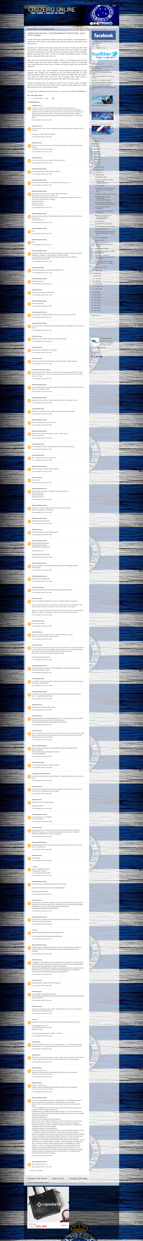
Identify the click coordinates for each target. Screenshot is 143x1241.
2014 (95, 297)
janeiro (97, 289)
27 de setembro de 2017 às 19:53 (42, 570)
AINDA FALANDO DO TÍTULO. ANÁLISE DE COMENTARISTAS (104, 181)
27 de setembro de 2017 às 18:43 (42, 402)
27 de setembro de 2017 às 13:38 (42, 163)
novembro (98, 169)
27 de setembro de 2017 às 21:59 (42, 1091)
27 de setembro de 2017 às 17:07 (42, 185)
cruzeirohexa (36, 267)
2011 (95, 305)
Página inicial (57, 1178)
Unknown (35, 529)
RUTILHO (35, 1068)
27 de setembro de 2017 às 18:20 (42, 341)
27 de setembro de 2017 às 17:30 (42, 261)
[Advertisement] (104, 391)
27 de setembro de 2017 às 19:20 (42, 460)
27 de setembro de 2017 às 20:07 (42, 836)
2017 (95, 164)
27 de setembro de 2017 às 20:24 (42, 974)
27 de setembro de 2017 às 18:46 (42, 414)
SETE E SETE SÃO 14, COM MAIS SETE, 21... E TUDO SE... (104, 263)
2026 (95, 141)
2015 (95, 295)
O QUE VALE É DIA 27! (102, 229)
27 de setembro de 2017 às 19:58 (42, 685)
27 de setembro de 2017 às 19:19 (42, 449)
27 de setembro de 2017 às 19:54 (42, 581)
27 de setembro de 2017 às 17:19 (42, 233)
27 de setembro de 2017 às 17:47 (42, 284)
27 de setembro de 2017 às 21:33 (42, 1077)
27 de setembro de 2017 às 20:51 (42, 1036)
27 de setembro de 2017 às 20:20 (42, 954)
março (97, 283)
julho (97, 273)
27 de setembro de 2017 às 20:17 (42, 939)
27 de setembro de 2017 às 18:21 (42, 352)
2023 (95, 149)
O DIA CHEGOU (100, 221)
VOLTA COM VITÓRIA (101, 248)
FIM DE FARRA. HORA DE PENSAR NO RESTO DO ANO (105, 203)
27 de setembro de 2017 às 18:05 (42, 306)
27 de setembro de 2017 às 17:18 (42, 222)
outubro (97, 172)
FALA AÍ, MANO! (100, 240)
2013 (95, 300)
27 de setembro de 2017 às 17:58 (42, 295)
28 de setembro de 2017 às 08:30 (42, 1155)
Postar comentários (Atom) (41, 1182)
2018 (95, 162)
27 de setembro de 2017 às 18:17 (42, 330)
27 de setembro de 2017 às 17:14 (42, 207)
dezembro (98, 167)
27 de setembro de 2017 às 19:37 (42, 482)
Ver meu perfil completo (99, 347)
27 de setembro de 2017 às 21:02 (42, 1049)
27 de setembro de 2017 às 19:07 (42, 438)
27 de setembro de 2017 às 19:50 (42, 523)
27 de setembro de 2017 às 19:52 (42, 557)
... (32, 866)
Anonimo (35, 126)
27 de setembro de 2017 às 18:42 (42, 391)
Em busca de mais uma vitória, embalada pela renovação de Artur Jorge (102, 72)
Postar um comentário (36, 1170)
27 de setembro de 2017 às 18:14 (42, 317)
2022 (95, 151)
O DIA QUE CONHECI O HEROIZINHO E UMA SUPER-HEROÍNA (105, 257)
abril (96, 281)
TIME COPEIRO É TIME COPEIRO (102, 207)
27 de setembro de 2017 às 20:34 (42, 1000)
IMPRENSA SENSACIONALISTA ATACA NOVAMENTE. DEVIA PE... (105, 233)
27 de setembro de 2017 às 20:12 (42, 894)
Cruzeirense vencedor (39, 369)
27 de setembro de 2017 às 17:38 (42, 272)
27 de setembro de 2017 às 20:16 (42, 924)
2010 (95, 308)
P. (32, 930)
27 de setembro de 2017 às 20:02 (42, 756)
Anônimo (35, 105)
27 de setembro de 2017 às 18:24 (42, 363)
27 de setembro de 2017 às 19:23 (42, 471)
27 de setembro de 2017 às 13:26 (42, 120)
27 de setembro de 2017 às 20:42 (42, 1013)
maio (97, 278)
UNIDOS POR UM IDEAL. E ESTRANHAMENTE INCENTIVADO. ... (103, 217)
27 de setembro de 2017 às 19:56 (42, 592)
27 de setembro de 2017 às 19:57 (42, 626)
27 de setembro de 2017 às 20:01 (42, 710)
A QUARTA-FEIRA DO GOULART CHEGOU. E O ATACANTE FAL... (105, 190)
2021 (95, 154)
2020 (95, 157)
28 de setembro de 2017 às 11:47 (42, 1166)
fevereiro (98, 286)
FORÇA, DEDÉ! (100, 185)
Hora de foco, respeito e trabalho (101, 80)
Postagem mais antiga (78, 1178)
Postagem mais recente (37, 1178)
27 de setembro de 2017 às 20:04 (42, 808)
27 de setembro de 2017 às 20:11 (42, 875)
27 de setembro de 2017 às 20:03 (42, 793)
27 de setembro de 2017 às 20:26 (42, 985)
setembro (98, 175)
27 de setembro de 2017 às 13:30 (42, 137)
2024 (95, 146)
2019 (95, 159)
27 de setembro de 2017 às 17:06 (42, 174)
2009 (95, 310)
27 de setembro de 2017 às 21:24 (42, 1062)
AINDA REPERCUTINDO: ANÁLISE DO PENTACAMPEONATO (103, 198)
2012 (95, 302)
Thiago (34, 1042)
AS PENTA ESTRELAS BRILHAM (105, 194)
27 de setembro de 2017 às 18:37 (42, 378)
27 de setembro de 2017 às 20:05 (42, 821)
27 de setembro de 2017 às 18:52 (42, 425)
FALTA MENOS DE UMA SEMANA (105, 226)
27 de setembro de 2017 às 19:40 (42, 512)
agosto (97, 270)
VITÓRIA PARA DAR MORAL (104, 224)
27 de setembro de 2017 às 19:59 (42, 698)
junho (97, 275)
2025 (95, 144)
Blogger (75, 1236)
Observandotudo (37, 169)
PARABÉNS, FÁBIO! (101, 177)
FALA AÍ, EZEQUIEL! (101, 237)
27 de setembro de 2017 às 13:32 (42, 151)
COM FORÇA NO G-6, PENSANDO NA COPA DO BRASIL (104, 244)
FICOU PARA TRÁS (101, 267)
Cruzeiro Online (107, 338)
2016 (95, 292)
